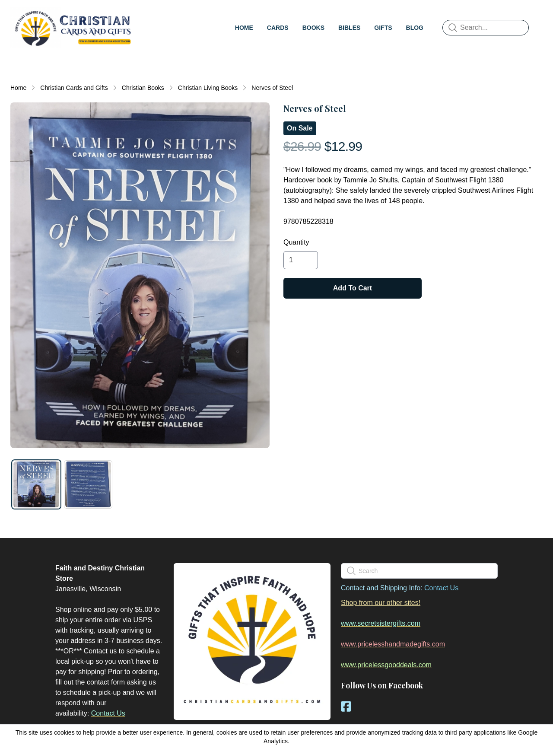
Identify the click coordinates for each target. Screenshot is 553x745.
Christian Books (143, 87)
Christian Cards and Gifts (74, 87)
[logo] (72, 27)
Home (18, 87)
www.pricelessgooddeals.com (386, 665)
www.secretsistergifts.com (380, 623)
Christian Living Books (208, 87)
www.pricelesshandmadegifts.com (393, 644)
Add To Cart (352, 288)
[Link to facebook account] (346, 706)
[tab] (36, 484)
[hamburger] (145, 15)
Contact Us (108, 713)
